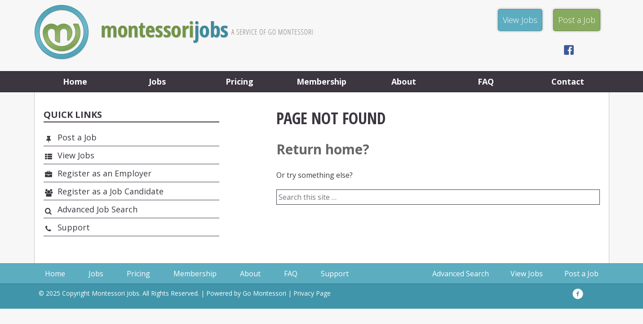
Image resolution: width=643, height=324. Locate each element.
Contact (567, 81)
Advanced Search (460, 274)
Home (75, 81)
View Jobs (76, 155)
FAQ (486, 81)
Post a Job (77, 137)
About (403, 81)
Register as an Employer (104, 173)
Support (74, 227)
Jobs (157, 81)
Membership (321, 81)
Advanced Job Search (97, 209)
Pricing (239, 81)
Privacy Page (312, 293)
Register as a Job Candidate (111, 191)
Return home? (322, 149)
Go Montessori (264, 293)
